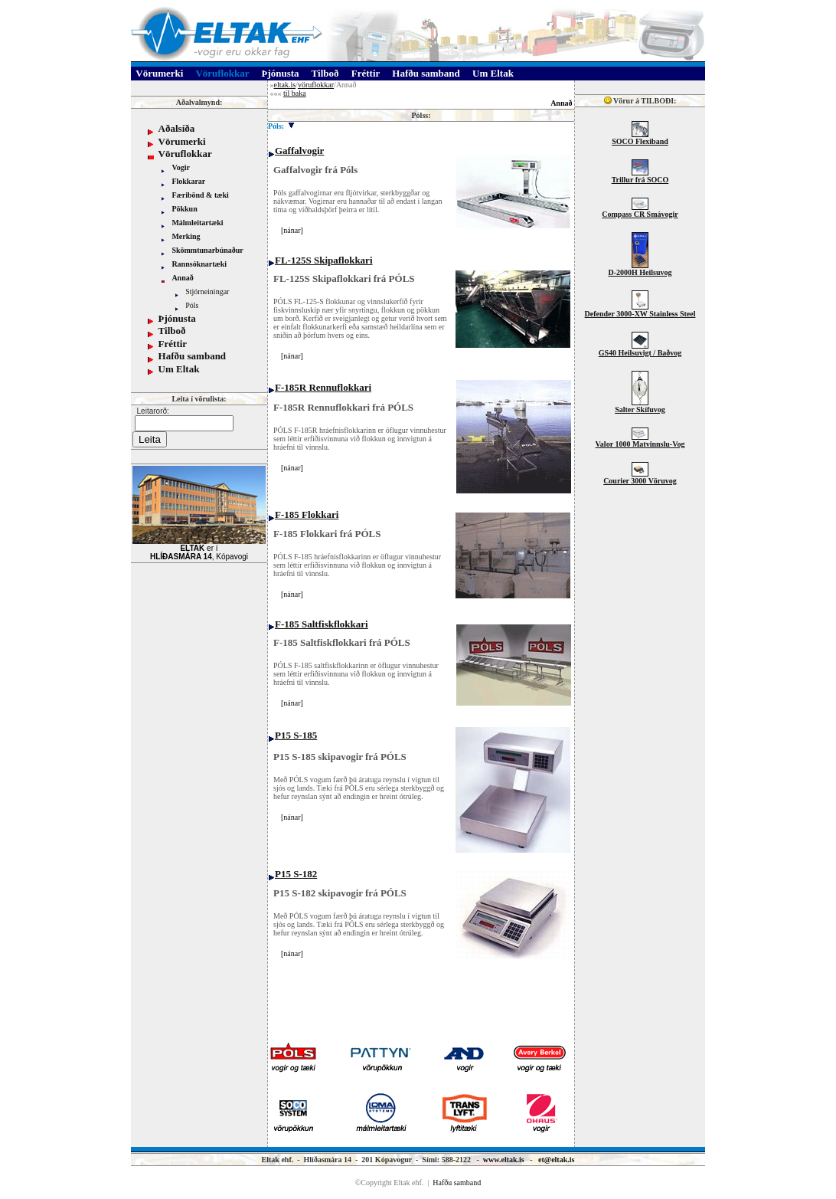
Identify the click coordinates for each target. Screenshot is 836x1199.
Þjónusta (177, 318)
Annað (182, 278)
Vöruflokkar (185, 153)
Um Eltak (179, 369)
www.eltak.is (503, 1159)
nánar (291, 230)
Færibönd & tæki (199, 195)
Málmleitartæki (197, 222)
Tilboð (172, 330)
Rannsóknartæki (199, 264)
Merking (185, 236)
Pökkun (184, 209)
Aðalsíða (176, 128)
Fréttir (173, 343)
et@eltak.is (556, 1159)
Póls (191, 305)
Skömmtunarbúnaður (207, 250)
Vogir (180, 167)
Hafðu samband (192, 356)
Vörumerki (182, 141)
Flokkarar (188, 181)
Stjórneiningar (207, 291)
